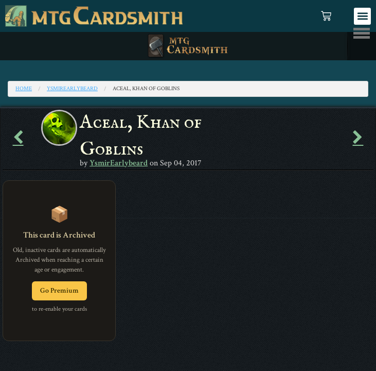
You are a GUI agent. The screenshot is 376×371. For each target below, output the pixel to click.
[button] (362, 16)
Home (23, 88)
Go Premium (59, 290)
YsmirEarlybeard (72, 88)
